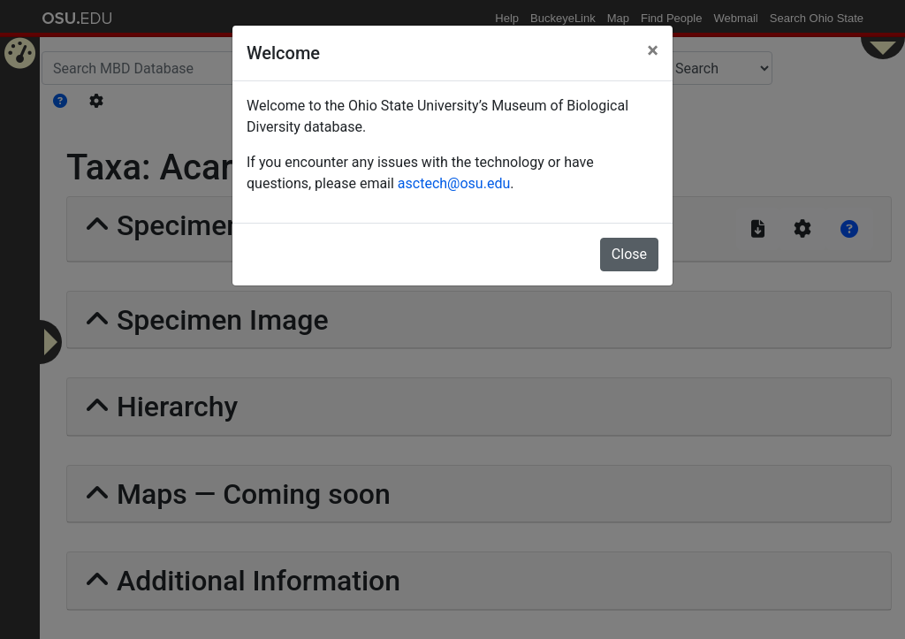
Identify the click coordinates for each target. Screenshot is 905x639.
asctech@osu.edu (454, 183)
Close (629, 254)
